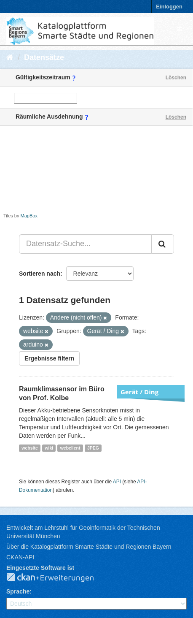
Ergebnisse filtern (49, 358)
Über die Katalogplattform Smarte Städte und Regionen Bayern (88, 546)
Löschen (176, 78)
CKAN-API (20, 557)
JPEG (93, 447)
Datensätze (44, 57)
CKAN (56, 578)
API (117, 482)
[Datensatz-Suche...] (85, 244)
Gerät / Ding (139, 392)
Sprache (17, 591)
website (29, 447)
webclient (70, 447)
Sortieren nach (39, 273)
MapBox (29, 215)
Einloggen (169, 6)
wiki (49, 447)
